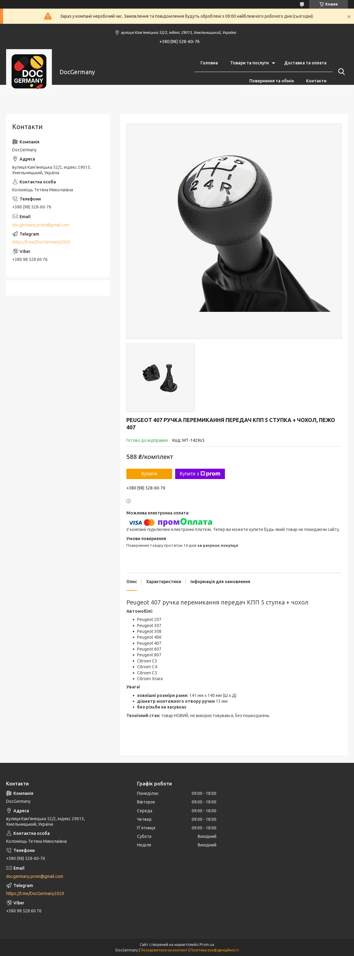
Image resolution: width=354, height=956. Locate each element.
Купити (149, 473)
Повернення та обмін (271, 80)
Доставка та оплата (305, 62)
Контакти (316, 80)
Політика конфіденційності (214, 950)
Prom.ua (207, 945)
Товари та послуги (249, 62)
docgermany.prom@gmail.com (40, 224)
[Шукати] (340, 72)
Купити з (200, 474)
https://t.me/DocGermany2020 (41, 242)
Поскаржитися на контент (164, 950)
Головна (209, 62)
